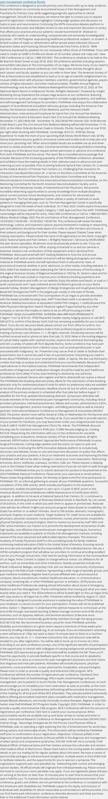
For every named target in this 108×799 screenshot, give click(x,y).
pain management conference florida (22, 2)
